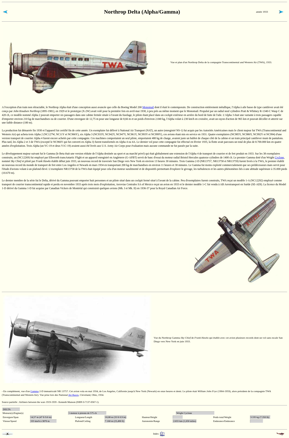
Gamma (35, 391)
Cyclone (279, 157)
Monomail (148, 107)
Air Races (73, 394)
